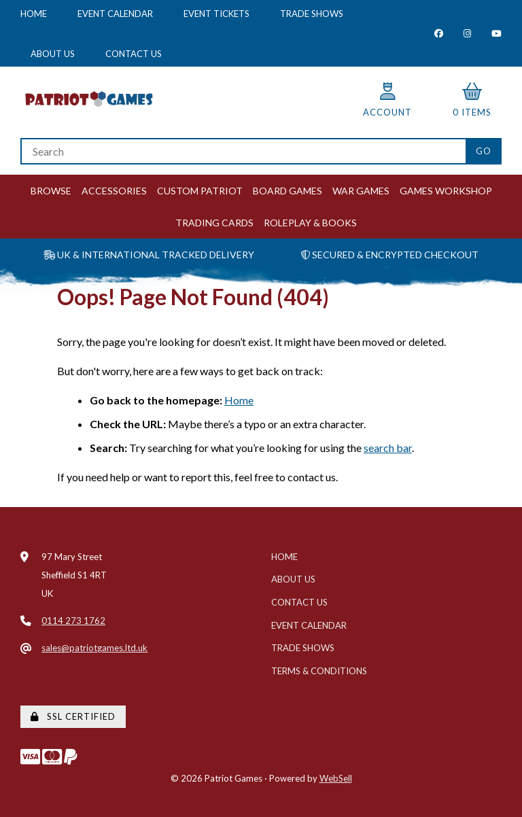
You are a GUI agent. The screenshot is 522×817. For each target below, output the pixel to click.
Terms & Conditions (319, 670)
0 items (472, 100)
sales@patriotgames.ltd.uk (94, 647)
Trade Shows (311, 13)
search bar (388, 447)
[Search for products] (243, 151)
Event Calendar (115, 13)
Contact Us (133, 53)
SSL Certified (73, 716)
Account (387, 100)
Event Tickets (216, 13)
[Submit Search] (484, 151)
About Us (53, 53)
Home (33, 13)
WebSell (335, 778)
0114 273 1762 (73, 620)
